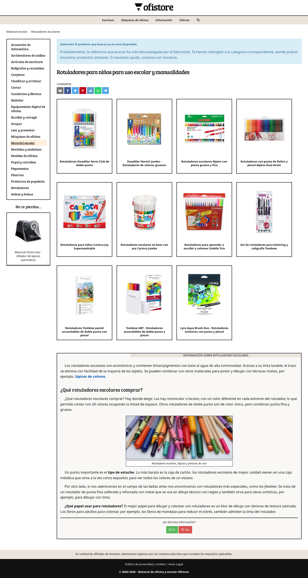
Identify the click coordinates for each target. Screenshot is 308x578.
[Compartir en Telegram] (105, 90)
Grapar (16, 123)
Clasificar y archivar (26, 81)
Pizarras (17, 175)
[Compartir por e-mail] (60, 90)
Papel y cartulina (23, 162)
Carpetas (18, 74)
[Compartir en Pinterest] (82, 90)
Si (172, 530)
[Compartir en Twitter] (75, 90)
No (185, 530)
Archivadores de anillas (28, 55)
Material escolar (16, 32)
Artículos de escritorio (27, 62)
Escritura (108, 20)
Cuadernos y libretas (26, 94)
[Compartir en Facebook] (67, 90)
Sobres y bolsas (22, 194)
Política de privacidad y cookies (145, 564)
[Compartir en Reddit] (90, 90)
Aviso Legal (175, 564)
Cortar (16, 87)
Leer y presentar (23, 130)
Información (163, 20)
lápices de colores (90, 376)
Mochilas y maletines (26, 149)
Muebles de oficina (24, 156)
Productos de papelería (28, 181)
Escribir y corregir (24, 117)
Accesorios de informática (21, 46)
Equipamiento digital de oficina (28, 108)
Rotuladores (20, 188)
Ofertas (184, 20)
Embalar (17, 100)
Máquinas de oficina (134, 20)
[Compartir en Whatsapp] (98, 90)
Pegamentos (20, 168)
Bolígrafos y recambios (27, 68)
